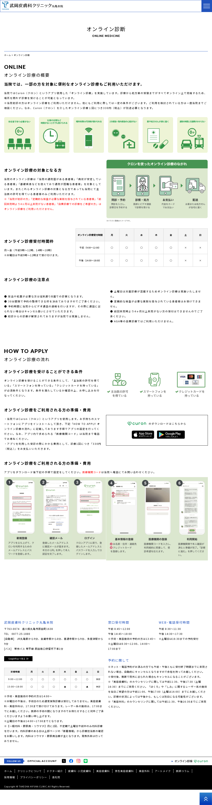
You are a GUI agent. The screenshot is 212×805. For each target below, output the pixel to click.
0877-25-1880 (21, 634)
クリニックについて (29, 786)
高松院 (56, 792)
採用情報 (9, 792)
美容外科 (144, 786)
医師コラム (182, 786)
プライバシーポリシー (33, 792)
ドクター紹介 (55, 786)
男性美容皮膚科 (124, 786)
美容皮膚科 (103, 786)
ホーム (8, 786)
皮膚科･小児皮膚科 (79, 786)
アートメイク (163, 786)
